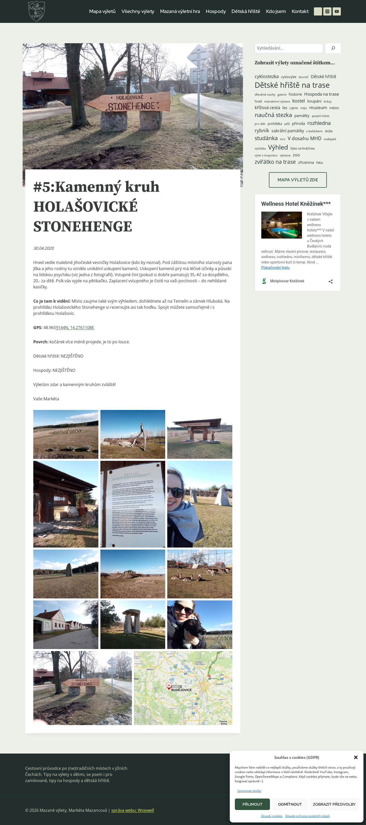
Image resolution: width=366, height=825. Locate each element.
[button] (355, 757)
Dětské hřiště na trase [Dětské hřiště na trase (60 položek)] (292, 85)
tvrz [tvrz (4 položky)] (282, 139)
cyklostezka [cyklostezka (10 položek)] (267, 76)
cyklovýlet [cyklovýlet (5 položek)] (288, 77)
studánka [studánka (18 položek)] (266, 138)
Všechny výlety (138, 11)
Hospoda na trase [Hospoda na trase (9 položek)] (321, 94)
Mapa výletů (102, 11)
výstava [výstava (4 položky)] (285, 155)
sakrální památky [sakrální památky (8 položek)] (287, 131)
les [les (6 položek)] (284, 107)
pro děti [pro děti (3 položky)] (260, 124)
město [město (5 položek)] (334, 108)
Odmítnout (290, 804)
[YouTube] (337, 11)
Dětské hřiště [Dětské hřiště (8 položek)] (323, 76)
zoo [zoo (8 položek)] (296, 155)
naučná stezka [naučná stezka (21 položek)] (273, 115)
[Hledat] (333, 48)
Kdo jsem (276, 11)
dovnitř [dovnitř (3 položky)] (304, 77)
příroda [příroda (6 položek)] (298, 123)
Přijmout (252, 804)
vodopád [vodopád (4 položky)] (330, 139)
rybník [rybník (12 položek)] (262, 130)
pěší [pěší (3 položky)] (287, 124)
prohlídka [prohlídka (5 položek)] (275, 123)
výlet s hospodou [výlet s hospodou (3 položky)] (266, 155)
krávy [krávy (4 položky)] (327, 101)
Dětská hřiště (246, 11)
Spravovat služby (249, 791)
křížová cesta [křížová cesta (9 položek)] (267, 107)
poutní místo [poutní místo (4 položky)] (320, 116)
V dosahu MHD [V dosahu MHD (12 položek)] (305, 138)
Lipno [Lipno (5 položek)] (293, 108)
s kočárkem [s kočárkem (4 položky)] (314, 131)
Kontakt (300, 11)
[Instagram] (327, 11)
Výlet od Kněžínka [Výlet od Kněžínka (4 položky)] (302, 148)
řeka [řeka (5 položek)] (319, 162)
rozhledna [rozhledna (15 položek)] (319, 123)
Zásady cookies (272, 816)
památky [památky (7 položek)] (302, 115)
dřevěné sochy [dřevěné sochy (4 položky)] (265, 94)
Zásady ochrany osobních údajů (307, 816)
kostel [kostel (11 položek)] (298, 101)
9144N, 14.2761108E (75, 327)
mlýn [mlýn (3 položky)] (303, 108)
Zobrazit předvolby (334, 804)
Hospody (216, 11)
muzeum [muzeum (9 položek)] (318, 107)
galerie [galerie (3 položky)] (282, 94)
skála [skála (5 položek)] (328, 131)
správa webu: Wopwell (132, 810)
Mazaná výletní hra (180, 11)
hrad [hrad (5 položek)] (258, 101)
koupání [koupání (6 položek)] (314, 101)
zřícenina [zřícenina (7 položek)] (306, 162)
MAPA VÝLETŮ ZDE (298, 180)
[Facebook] (318, 11)
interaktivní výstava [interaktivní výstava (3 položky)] (277, 101)
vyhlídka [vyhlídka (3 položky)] (260, 148)
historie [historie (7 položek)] (295, 94)
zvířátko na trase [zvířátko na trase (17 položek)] (275, 161)
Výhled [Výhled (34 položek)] (278, 147)
